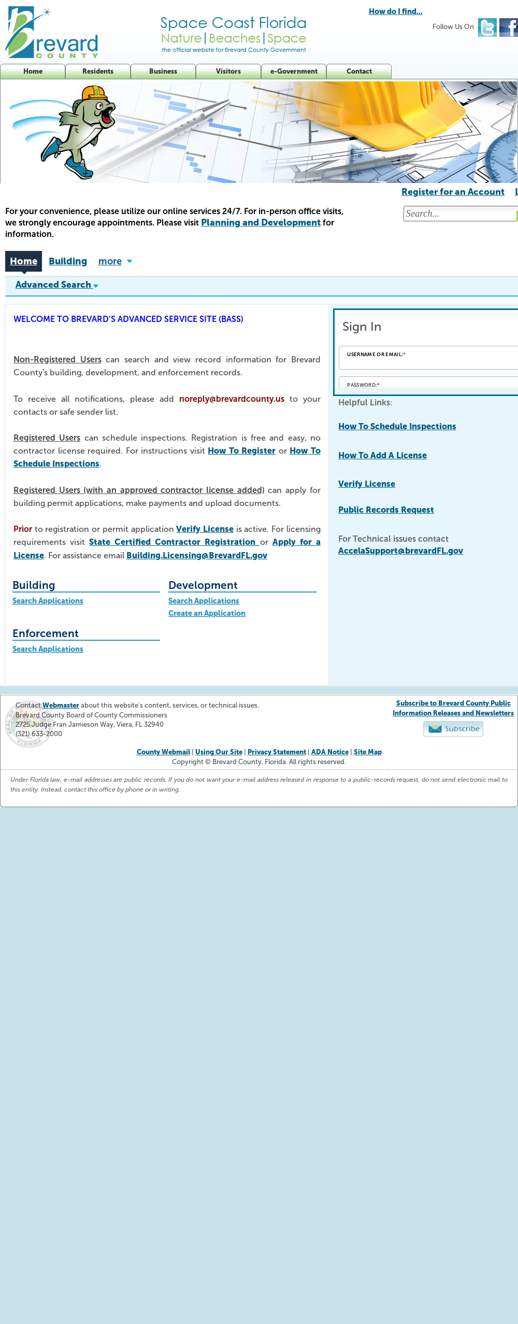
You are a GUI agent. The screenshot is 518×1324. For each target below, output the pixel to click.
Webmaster (60, 705)
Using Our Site (218, 752)
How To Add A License (382, 455)
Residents (97, 71)
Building (68, 261)
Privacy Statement (277, 752)
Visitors (228, 71)
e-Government (294, 71)
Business (163, 71)
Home (32, 71)
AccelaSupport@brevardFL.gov (400, 551)
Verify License (205, 529)
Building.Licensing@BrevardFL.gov (196, 555)
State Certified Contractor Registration (174, 542)
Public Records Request (386, 510)
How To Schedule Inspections (397, 426)
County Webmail (163, 752)
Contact (359, 71)
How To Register (242, 451)
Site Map (368, 752)
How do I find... (396, 11)
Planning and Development (261, 222)
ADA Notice (330, 752)
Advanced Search (57, 284)
